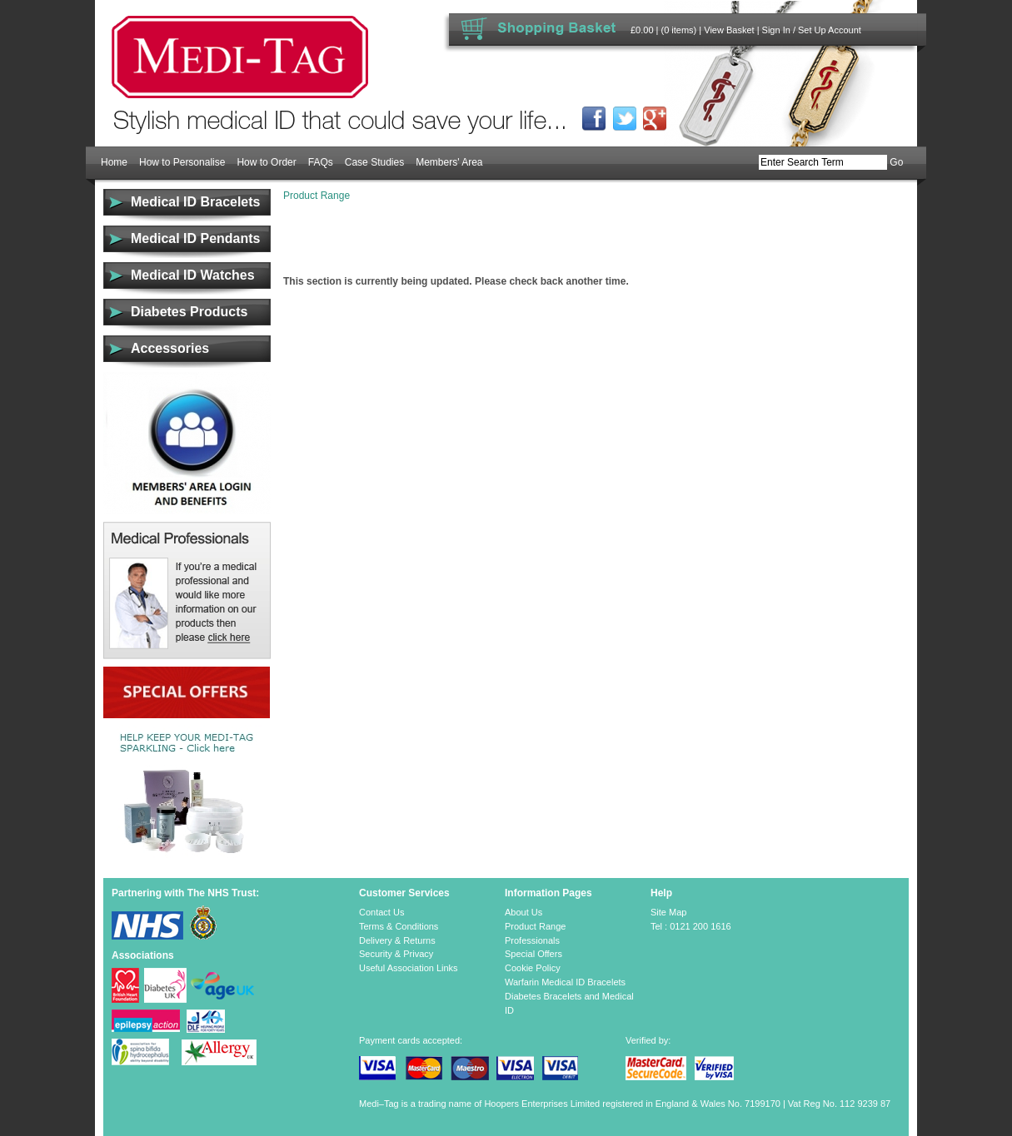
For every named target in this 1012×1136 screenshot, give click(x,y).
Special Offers (533, 954)
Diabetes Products (189, 312)
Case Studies (374, 162)
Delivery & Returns (397, 940)
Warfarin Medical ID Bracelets (565, 982)
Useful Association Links (408, 968)
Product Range (316, 195)
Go (896, 162)
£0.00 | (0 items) (663, 30)
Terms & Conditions (398, 926)
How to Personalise (182, 162)
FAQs (320, 162)
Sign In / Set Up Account (811, 30)
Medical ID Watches (193, 275)
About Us (523, 912)
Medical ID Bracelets (195, 202)
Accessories (170, 348)
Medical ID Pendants (195, 238)
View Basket (729, 30)
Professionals (532, 940)
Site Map (668, 912)
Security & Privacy (396, 954)
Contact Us (381, 912)
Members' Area (449, 162)
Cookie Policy (533, 968)
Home (114, 162)
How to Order (266, 162)
